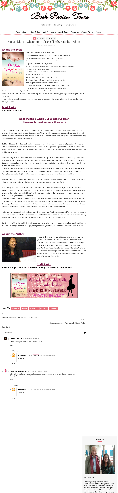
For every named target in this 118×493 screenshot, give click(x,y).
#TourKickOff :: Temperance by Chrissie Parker (101, 404)
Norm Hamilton (89, 239)
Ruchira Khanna (89, 246)
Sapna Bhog (88, 255)
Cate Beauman (89, 179)
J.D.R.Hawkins (88, 155)
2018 (88, 369)
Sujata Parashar (89, 271)
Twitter (33, 289)
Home (18, 35)
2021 (88, 362)
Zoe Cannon (88, 275)
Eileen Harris (88, 192)
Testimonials (75, 35)
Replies (15, 367)
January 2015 (93, 460)
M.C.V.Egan (87, 227)
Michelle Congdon (90, 234)
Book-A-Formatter (49, 35)
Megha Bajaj (88, 232)
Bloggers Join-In (87, 35)
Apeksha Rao (88, 171)
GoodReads (66, 289)
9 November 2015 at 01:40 (32, 355)
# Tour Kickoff (46, 42)
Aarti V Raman (89, 157)
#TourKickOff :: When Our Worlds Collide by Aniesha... (101, 414)
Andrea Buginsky (89, 164)
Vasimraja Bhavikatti (91, 273)
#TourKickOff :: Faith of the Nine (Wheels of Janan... (101, 429)
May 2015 (91, 450)
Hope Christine (89, 209)
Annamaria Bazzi (89, 167)
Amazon (18, 119)
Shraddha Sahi (89, 268)
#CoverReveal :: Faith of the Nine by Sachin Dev (99, 439)
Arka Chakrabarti (89, 172)
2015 (88, 377)
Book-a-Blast (35, 35)
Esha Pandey (88, 197)
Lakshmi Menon (89, 222)
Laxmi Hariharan (89, 223)
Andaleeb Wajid (89, 162)
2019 (88, 367)
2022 (88, 359)
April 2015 (92, 452)
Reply (13, 361)
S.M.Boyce (87, 250)
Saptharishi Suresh (90, 257)
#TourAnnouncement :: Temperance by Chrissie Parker (100, 419)
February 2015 (93, 457)
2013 (88, 465)
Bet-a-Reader (63, 35)
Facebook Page (9, 289)
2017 (88, 372)
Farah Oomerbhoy (90, 202)
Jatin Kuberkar (89, 213)
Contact (98, 35)
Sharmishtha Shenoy (91, 262)
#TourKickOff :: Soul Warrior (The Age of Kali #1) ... (101, 424)
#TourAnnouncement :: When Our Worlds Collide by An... (101, 399)
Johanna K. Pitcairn (90, 215)
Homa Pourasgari (90, 208)
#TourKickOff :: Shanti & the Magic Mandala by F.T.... (99, 394)
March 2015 (92, 455)
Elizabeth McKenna (90, 193)
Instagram (44, 289)
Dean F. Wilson (89, 188)
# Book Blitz (36, 42)
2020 (88, 364)
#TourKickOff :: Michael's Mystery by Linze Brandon (100, 384)
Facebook (23, 289)
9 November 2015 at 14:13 (49, 372)
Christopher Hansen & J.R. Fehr (94, 185)
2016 (88, 374)
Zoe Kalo (87, 276)
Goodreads (7, 119)
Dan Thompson (89, 186)
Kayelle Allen (88, 218)
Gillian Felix (87, 204)
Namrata (87, 236)
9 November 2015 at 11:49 (39, 388)
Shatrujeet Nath (89, 264)
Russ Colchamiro (89, 248)
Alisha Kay (87, 160)
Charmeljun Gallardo (91, 181)
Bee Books (88, 176)
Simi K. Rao (88, 269)
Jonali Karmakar (89, 216)
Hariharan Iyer (89, 206)
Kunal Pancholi (89, 220)
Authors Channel (89, 174)
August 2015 (93, 447)
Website (55, 289)
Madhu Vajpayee (89, 229)
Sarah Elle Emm (89, 259)
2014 (88, 462)
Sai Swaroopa (88, 253)
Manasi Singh (88, 231)
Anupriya (87, 169)
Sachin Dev (88, 252)
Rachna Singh (88, 243)
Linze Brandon (89, 225)
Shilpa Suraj (88, 266)
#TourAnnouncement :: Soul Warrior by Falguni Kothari (100, 409)
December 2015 (94, 379)
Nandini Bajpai (89, 238)
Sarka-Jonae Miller (90, 260)
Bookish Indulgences (102, 87)
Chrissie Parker (89, 183)
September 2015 (94, 445)
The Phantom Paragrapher (21, 388)
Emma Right (88, 195)
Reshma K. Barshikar (91, 245)
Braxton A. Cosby (90, 178)
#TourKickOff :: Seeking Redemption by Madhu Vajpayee (100, 389)
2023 (88, 357)
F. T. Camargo (88, 199)
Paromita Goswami (90, 241)
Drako (86, 190)
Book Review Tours (59, 19)
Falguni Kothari (89, 201)
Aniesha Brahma (18, 355)
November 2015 (94, 381)
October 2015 (93, 442)
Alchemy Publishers (90, 158)
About (24, 35)
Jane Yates (87, 211)
